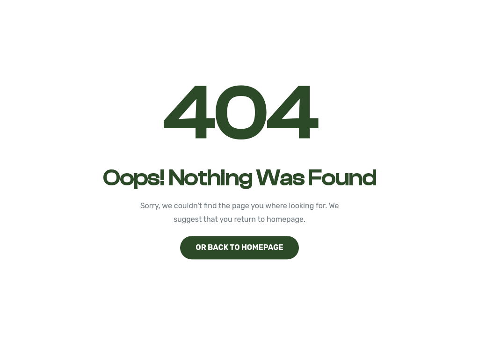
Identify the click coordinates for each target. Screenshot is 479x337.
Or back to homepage (239, 247)
